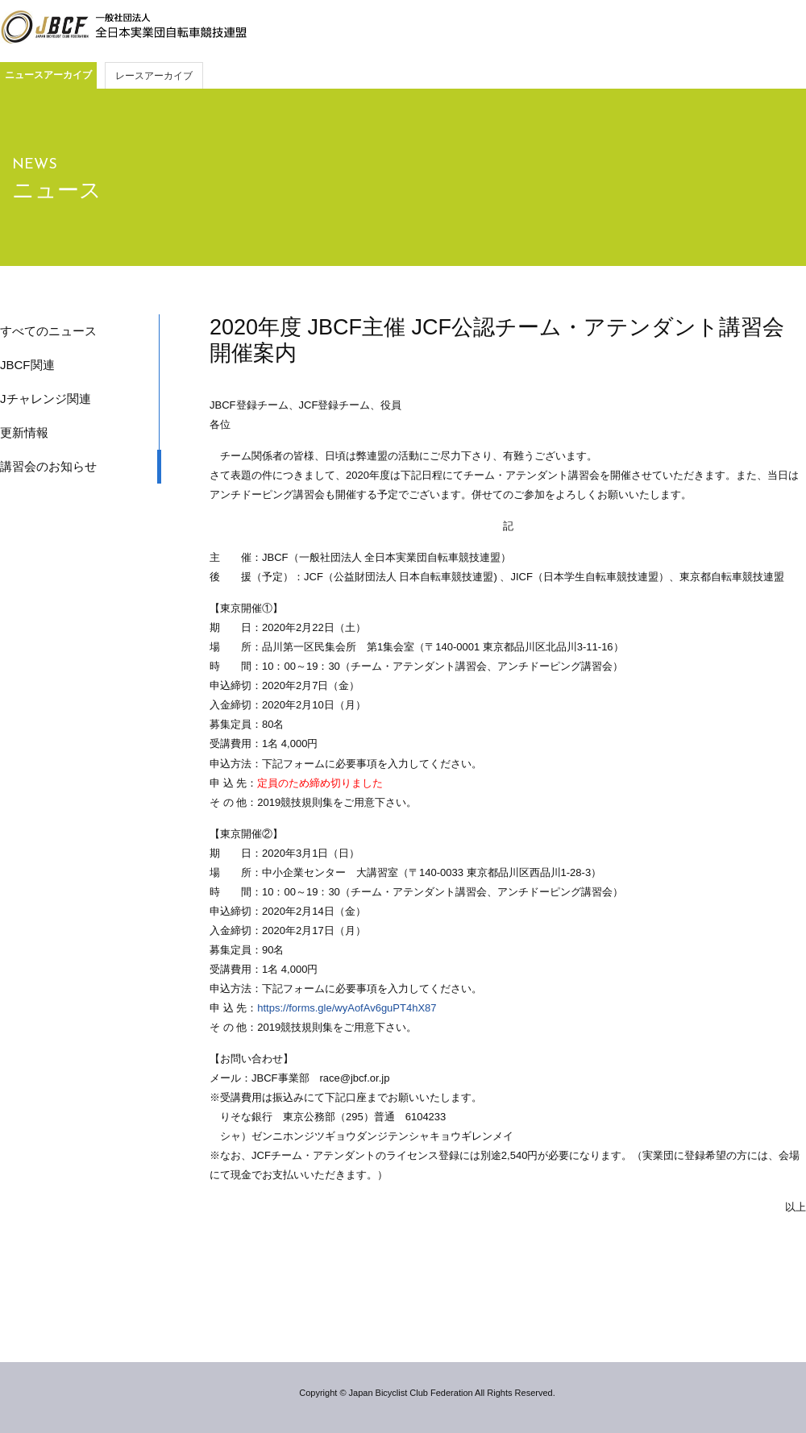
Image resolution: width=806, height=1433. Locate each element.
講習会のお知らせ (48, 466)
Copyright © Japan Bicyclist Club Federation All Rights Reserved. (427, 1393)
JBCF (123, 27)
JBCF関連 (27, 365)
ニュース (57, 190)
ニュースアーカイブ (48, 75)
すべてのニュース (48, 331)
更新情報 (24, 432)
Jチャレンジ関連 (45, 398)
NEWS (34, 164)
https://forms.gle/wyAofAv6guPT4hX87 (346, 1008)
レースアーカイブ (154, 75)
